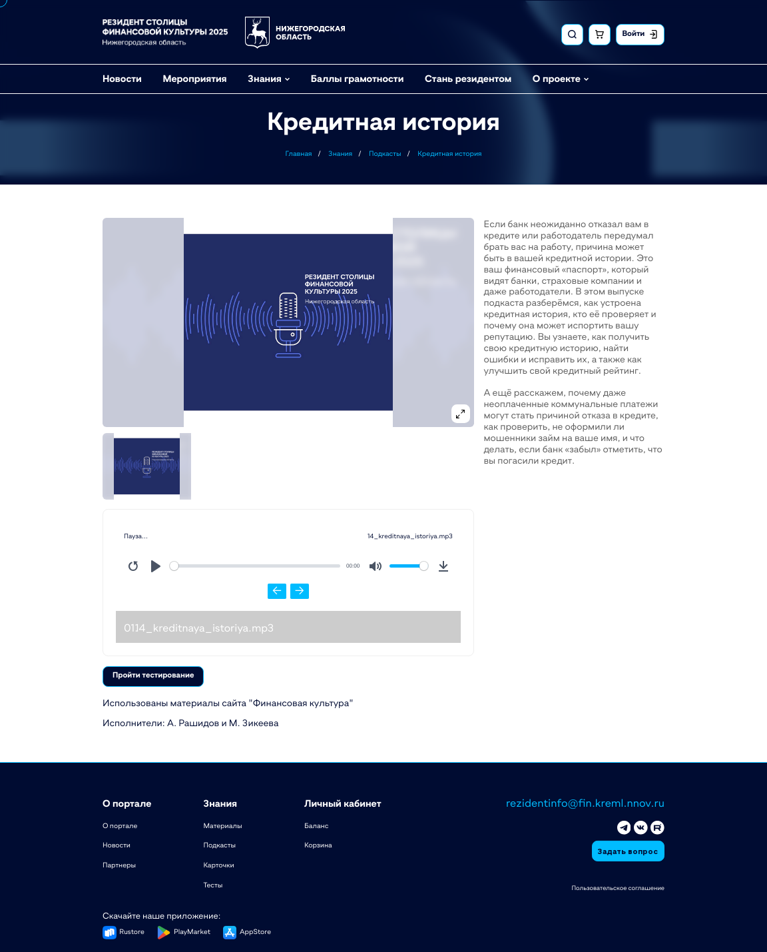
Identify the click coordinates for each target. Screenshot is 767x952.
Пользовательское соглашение (617, 887)
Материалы (222, 824)
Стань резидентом (468, 77)
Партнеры (119, 864)
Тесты (212, 884)
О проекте (557, 77)
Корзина (318, 844)
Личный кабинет (343, 802)
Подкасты (219, 844)
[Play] (155, 566)
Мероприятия (194, 77)
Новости (122, 77)
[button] (288, 322)
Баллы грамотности (357, 77)
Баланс (316, 824)
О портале (127, 802)
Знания (264, 77)
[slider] (255, 566)
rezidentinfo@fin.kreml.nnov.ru (585, 802)
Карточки (218, 864)
